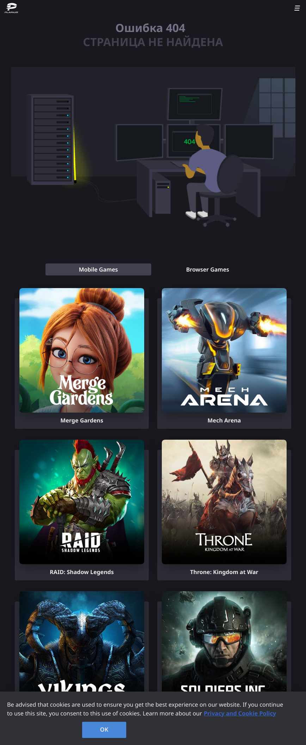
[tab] (98, 269)
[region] (153, 718)
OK (104, 729)
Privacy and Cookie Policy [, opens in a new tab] (240, 713)
